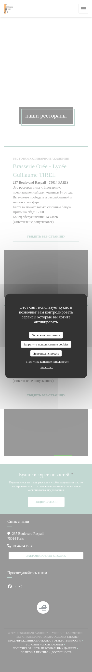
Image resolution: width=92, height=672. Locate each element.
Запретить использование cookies (46, 344)
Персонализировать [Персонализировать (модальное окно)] (46, 353)
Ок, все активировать (46, 335)
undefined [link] (46, 367)
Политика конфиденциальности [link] (47, 361)
